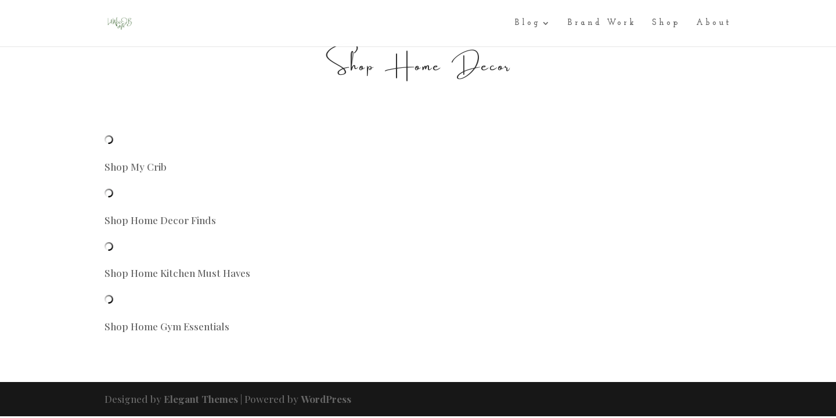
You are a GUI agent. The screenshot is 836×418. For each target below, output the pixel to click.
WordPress (326, 398)
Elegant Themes (201, 398)
